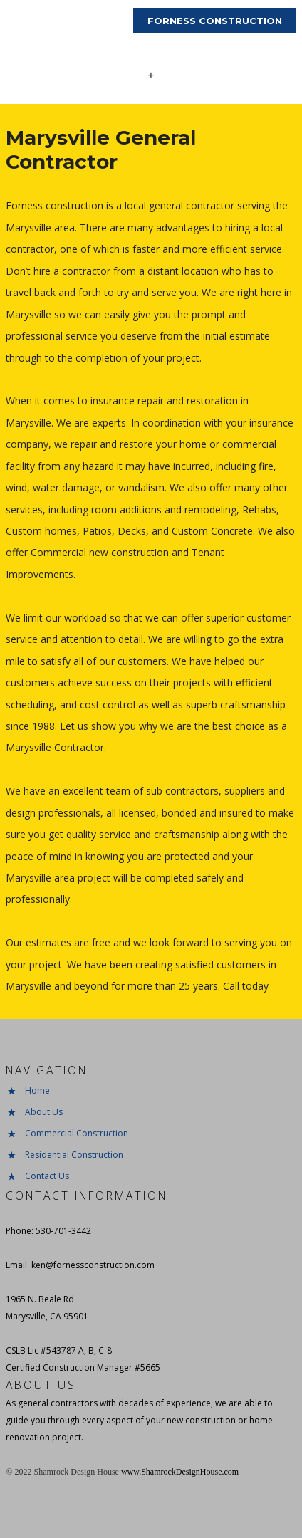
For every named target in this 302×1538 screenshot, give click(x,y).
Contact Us (47, 1176)
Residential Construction (74, 1155)
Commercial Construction (76, 1133)
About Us (44, 1112)
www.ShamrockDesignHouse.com (180, 1472)
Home (37, 1090)
